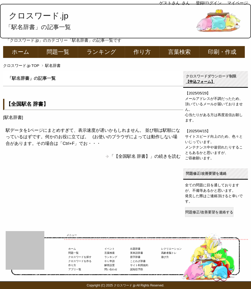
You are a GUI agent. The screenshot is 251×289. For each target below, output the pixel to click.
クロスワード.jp (38, 15)
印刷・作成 (222, 52)
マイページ (237, 3)
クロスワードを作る (79, 261)
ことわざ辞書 (138, 261)
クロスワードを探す (79, 257)
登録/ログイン (209, 3)
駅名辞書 (13, 117)
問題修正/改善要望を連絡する (209, 212)
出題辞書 (135, 248)
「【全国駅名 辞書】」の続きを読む (145, 156)
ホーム (20, 52)
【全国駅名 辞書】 (27, 104)
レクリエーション (171, 248)
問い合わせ (110, 269)
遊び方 (165, 257)
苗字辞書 (135, 257)
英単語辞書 (136, 252)
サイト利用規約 (139, 265)
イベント (109, 248)
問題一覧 (58, 52)
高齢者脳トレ (169, 252)
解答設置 (109, 265)
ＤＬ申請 (109, 261)
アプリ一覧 (74, 269)
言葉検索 (179, 52)
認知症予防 (136, 269)
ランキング (101, 52)
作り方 (142, 52)
